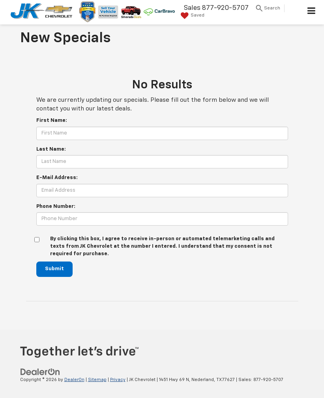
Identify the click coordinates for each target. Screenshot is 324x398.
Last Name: (51, 149)
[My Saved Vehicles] (191, 15)
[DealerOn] (40, 371)
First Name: (51, 120)
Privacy (117, 379)
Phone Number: (55, 206)
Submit (54, 268)
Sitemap (97, 379)
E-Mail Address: (57, 177)
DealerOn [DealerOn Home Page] (74, 379)
